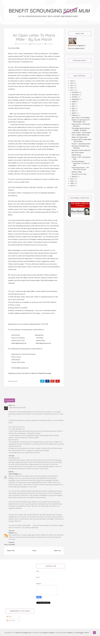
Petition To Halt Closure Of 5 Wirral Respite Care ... (81, 121)
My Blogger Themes (82, 632)
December (75, 92)
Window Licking (76, 172)
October (74, 97)
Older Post (57, 550)
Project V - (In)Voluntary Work (81, 144)
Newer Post (11, 550)
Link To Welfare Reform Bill (80, 135)
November (75, 95)
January (74, 176)
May (73, 108)
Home (34, 550)
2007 (72, 186)
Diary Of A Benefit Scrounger (41, 373)
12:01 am (11, 531)
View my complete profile (76, 48)
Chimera (11, 533)
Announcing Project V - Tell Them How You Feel (80, 168)
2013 (72, 85)
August (74, 101)
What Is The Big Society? (79, 137)
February (75, 115)
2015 (72, 81)
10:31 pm (11, 456)
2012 (72, 88)
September (75, 99)
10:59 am (11, 542)
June (73, 106)
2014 (72, 83)
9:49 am (11, 472)
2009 (72, 181)
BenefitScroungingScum (77, 45)
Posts (9, 616)
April (73, 111)
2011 (72, 90)
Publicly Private (76, 155)
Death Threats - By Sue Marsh (81, 133)
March (74, 113)
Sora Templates (68, 632)
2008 (72, 183)
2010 (72, 179)
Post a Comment (9, 544)
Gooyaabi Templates (48, 632)
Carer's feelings (13, 474)
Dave (10, 405)
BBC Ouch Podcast (78, 152)
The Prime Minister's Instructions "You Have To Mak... (81, 163)
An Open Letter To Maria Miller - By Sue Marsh (81, 140)
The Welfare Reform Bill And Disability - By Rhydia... (81, 129)
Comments (11, 620)
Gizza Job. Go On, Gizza (79, 174)
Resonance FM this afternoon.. (81, 150)
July (73, 104)
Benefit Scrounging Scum (24, 632)
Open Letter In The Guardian (81, 117)
